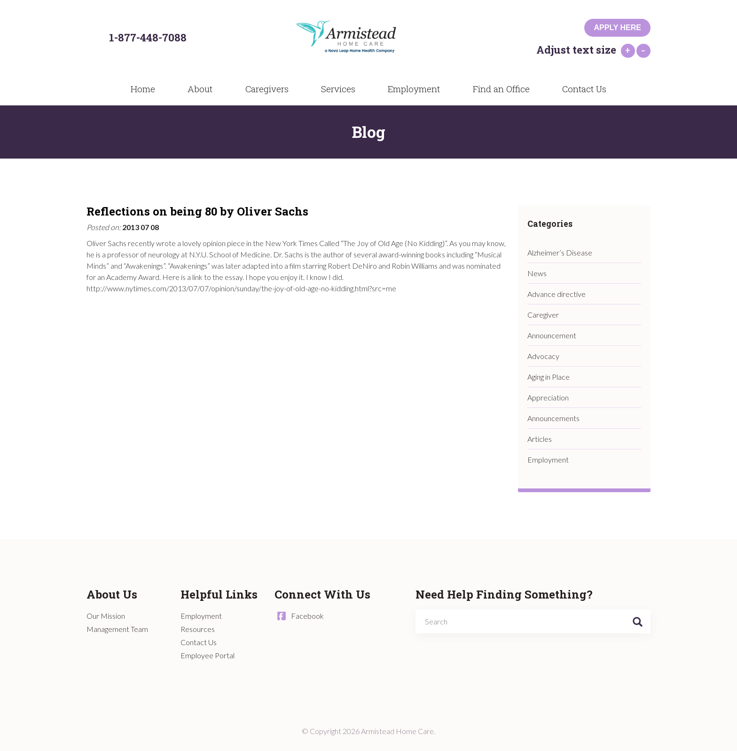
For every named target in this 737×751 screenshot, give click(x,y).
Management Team (117, 628)
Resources (197, 628)
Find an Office (495, 88)
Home (148, 88)
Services (333, 88)
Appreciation (548, 397)
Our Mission (105, 615)
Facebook (307, 615)
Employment (407, 88)
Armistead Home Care (357, 38)
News (537, 273)
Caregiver (543, 314)
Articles (539, 438)
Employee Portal (207, 655)
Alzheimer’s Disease (559, 252)
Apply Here (617, 28)
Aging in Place (548, 376)
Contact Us (578, 88)
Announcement (551, 335)
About (200, 88)
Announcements (553, 418)
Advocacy (543, 356)
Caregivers (264, 88)
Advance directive (556, 293)
